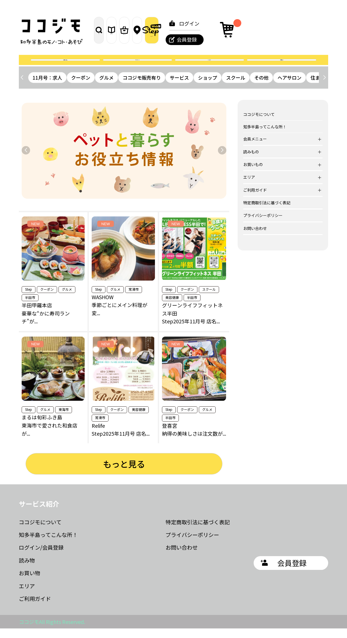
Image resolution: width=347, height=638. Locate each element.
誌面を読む (65, 65)
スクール (235, 87)
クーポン (209, 65)
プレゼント (137, 65)
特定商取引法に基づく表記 (266, 212)
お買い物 (29, 582)
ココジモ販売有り (142, 87)
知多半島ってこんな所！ (265, 136)
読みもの (137, 30)
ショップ (207, 87)
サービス (179, 87)
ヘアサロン (289, 87)
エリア (196, 30)
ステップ (225, 30)
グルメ (106, 87)
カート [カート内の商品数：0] (309, 29)
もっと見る (124, 473)
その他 (261, 87)
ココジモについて (259, 124)
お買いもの (166, 30)
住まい (317, 87)
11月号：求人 (47, 87)
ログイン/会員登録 (41, 557)
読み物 (27, 570)
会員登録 (267, 39)
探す (107, 30)
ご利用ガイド (35, 608)
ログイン (269, 23)
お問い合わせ (255, 238)
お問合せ (281, 65)
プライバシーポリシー (263, 225)
